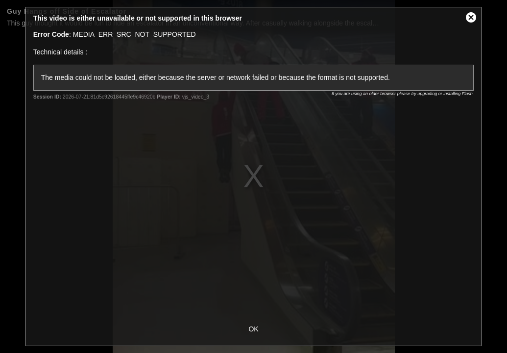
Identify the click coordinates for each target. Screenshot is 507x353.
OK (253, 329)
